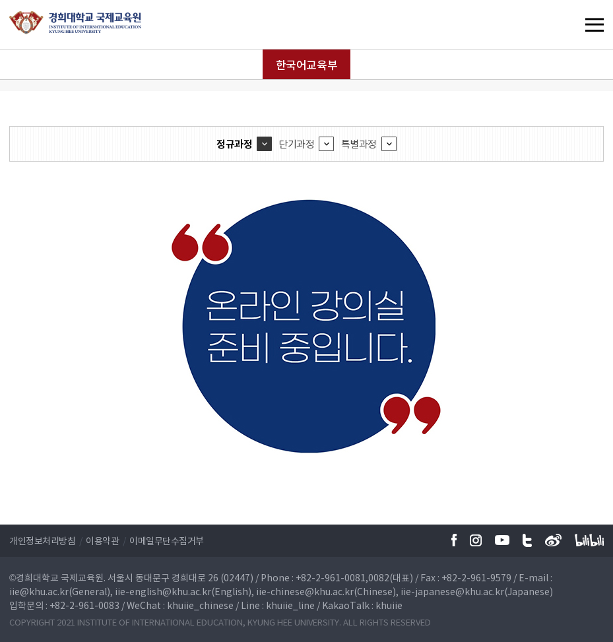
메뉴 (567, 24)
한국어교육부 (306, 64)
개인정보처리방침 (42, 540)
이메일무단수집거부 (166, 540)
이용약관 (102, 540)
